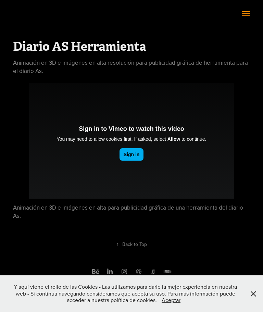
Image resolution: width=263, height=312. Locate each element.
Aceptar (171, 300)
